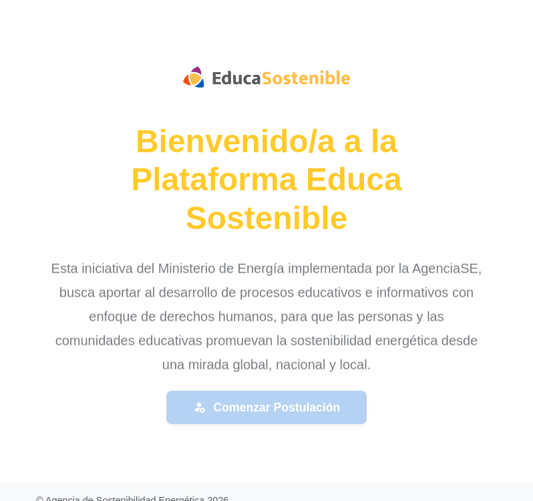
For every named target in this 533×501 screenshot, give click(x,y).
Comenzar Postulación (267, 407)
